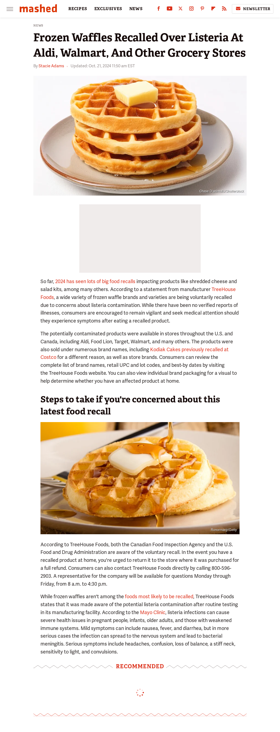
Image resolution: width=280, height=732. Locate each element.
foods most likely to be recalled (159, 596)
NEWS (136, 8)
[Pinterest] (202, 9)
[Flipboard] (213, 9)
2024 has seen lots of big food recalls (95, 281)
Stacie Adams (51, 66)
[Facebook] (158, 9)
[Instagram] (191, 9)
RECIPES (77, 8)
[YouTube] (169, 9)
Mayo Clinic (152, 612)
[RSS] (224, 9)
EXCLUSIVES (108, 8)
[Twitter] (180, 9)
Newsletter (252, 8)
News (38, 25)
